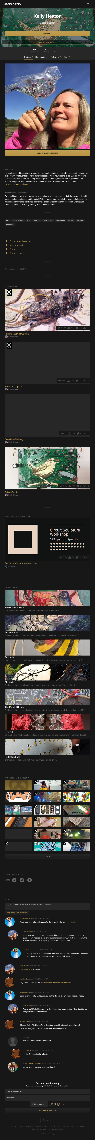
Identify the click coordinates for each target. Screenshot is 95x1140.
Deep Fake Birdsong (14, 439)
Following (56, 57)
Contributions (41, 57)
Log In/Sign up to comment (16, 913)
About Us (12, 1126)
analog (37, 220)
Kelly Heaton (12, 337)
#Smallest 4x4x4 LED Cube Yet (57, 983)
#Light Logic (71, 922)
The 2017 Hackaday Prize (35, 794)
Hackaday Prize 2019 (9, 345)
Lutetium (10, 566)
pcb (28, 220)
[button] (88, 4)
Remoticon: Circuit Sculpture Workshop (22, 563)
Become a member (47, 1110)
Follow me (47, 34)
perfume (9, 224)
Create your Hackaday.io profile (36, 1086)
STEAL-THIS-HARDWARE (32, 1063)
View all (47, 856)
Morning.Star (24, 979)
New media (60, 220)
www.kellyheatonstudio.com (17, 184)
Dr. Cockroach (25, 918)
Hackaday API (81, 1126)
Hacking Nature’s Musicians (17, 334)
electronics (18, 220)
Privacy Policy (68, 1126)
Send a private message (47, 42)
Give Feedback (41, 1126)
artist (71, 220)
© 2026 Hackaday (47, 1134)
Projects (28, 57)
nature (80, 220)
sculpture (48, 220)
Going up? (47, 1120)
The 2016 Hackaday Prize (35, 831)
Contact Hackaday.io (26, 1126)
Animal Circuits (11, 492)
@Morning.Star (26, 969)
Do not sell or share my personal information (47, 1129)
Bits (67, 57)
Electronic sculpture (13, 386)
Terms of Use (55, 1126)
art (7, 220)
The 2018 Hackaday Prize (9, 292)
